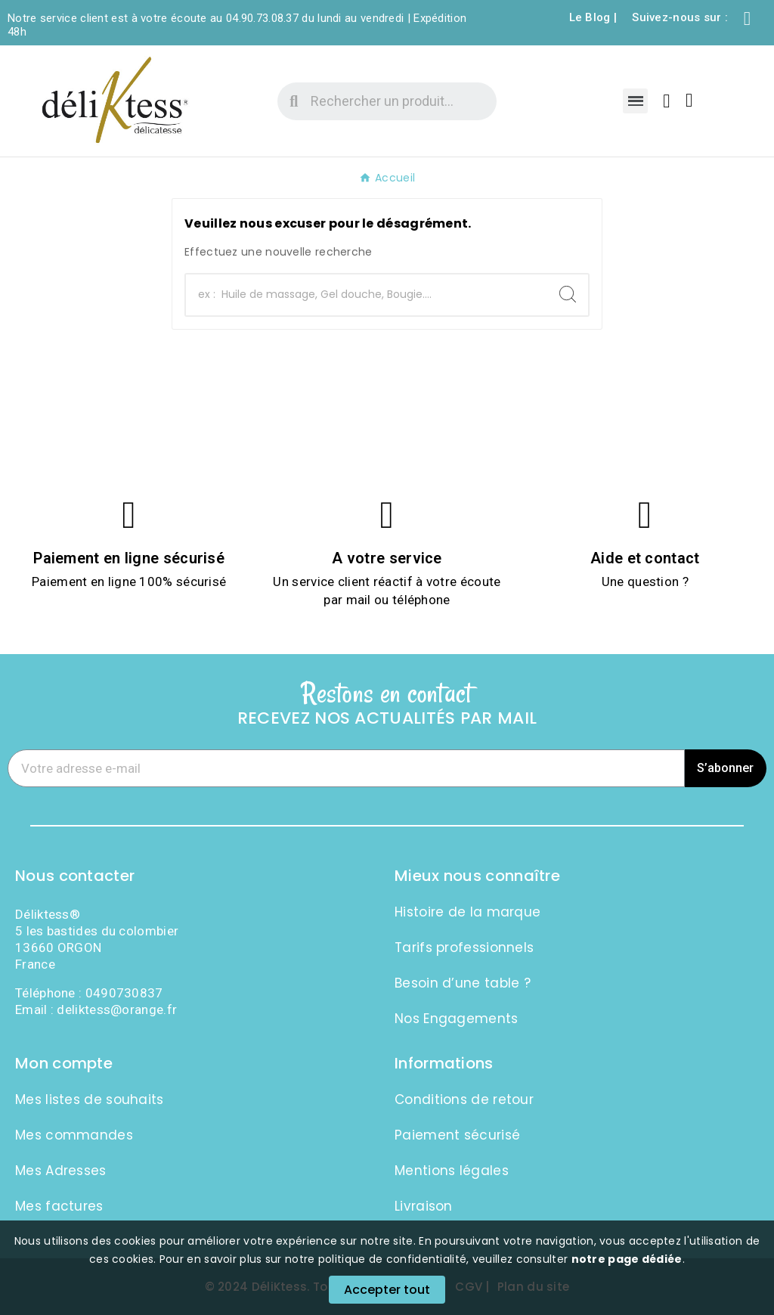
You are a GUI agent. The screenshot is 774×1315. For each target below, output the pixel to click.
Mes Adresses (61, 1170)
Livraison (424, 1206)
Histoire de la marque (467, 912)
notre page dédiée (627, 1259)
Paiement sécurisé (457, 1135)
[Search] (567, 294)
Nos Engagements (457, 1019)
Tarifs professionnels (464, 947)
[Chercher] (366, 294)
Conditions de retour (464, 1099)
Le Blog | (593, 17)
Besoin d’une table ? (463, 983)
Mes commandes (74, 1135)
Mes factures (59, 1206)
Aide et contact (645, 558)
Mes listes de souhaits (89, 1099)
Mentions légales (452, 1170)
